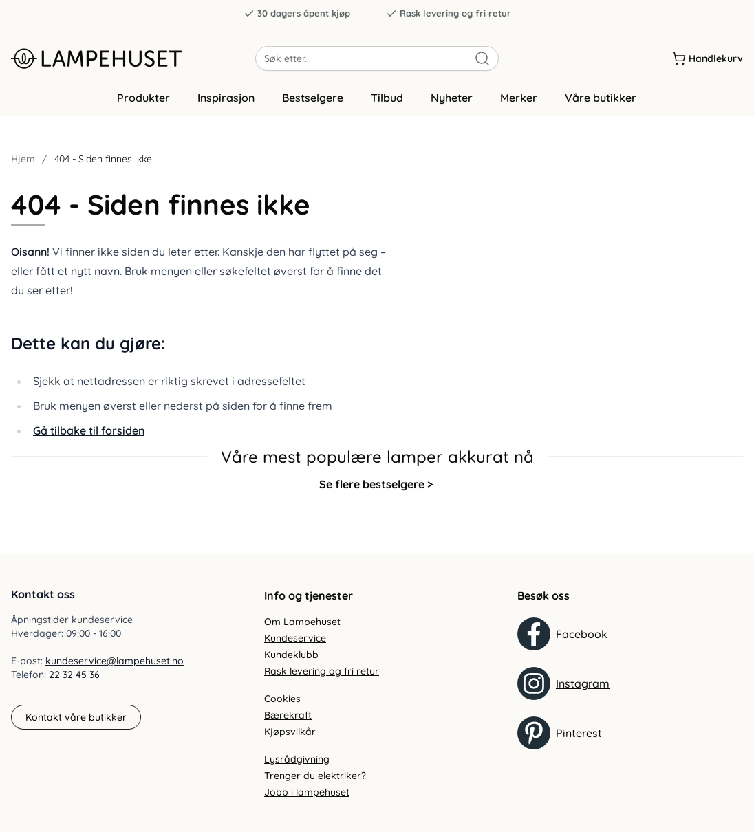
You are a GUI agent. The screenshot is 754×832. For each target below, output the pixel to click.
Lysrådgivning (297, 759)
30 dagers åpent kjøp (297, 13)
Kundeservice (295, 638)
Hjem (23, 166)
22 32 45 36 (74, 675)
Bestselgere (312, 105)
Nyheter (452, 105)
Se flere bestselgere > (376, 491)
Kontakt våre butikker (76, 717)
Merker (518, 105)
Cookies (282, 698)
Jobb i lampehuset (306, 792)
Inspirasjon (226, 105)
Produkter (143, 105)
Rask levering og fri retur (448, 13)
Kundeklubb (291, 654)
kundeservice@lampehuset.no (114, 661)
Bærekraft (288, 715)
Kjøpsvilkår (290, 731)
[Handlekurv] (707, 61)
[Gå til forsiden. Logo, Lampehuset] (133, 61)
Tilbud (387, 105)
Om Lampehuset (302, 621)
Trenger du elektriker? (315, 775)
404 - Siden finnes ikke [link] (103, 166)
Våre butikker (600, 105)
